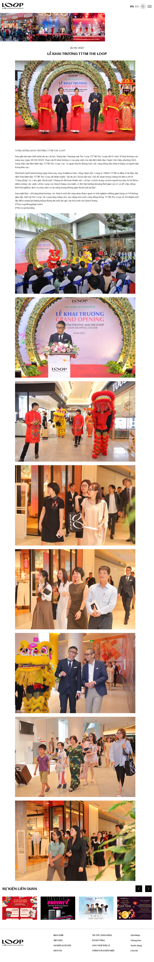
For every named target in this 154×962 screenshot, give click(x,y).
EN (137, 6)
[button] (139, 888)
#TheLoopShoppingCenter (29, 204)
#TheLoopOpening (25, 207)
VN (132, 6)
